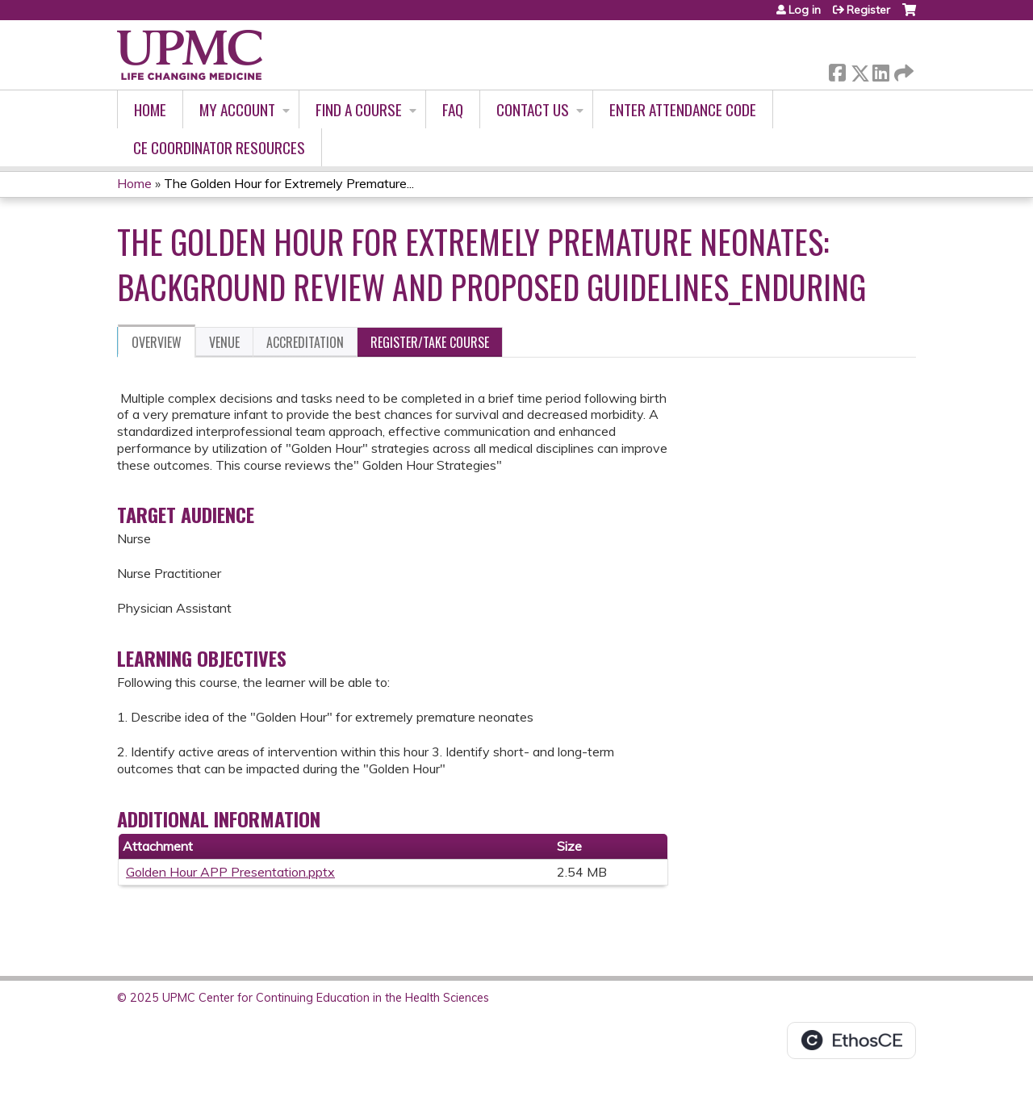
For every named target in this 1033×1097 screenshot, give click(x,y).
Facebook (837, 70)
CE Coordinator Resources (219, 147)
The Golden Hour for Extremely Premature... (289, 183)
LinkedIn (880, 70)
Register (868, 9)
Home (150, 109)
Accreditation (305, 342)
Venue (224, 342)
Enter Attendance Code (682, 109)
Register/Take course (429, 342)
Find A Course (359, 109)
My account (237, 109)
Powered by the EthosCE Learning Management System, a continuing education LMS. (851, 1040)
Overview (157, 342)
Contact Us (532, 109)
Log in (804, 9)
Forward (902, 70)
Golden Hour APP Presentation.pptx (230, 872)
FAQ (452, 109)
